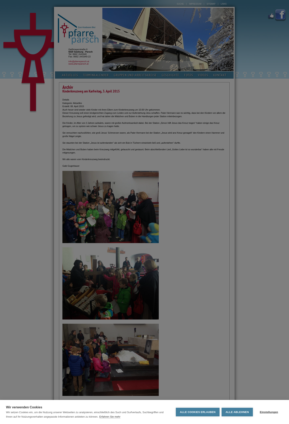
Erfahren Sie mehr (110, 416)
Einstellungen (269, 412)
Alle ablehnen (237, 412)
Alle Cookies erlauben (198, 412)
